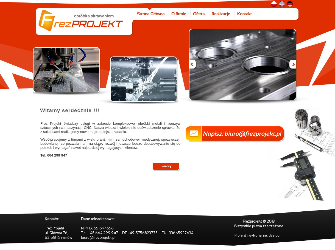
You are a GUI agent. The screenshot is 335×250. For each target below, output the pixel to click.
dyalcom (276, 235)
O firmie (178, 14)
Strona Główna (150, 14)
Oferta (199, 14)
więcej (166, 166)
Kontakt (244, 14)
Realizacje (220, 14)
